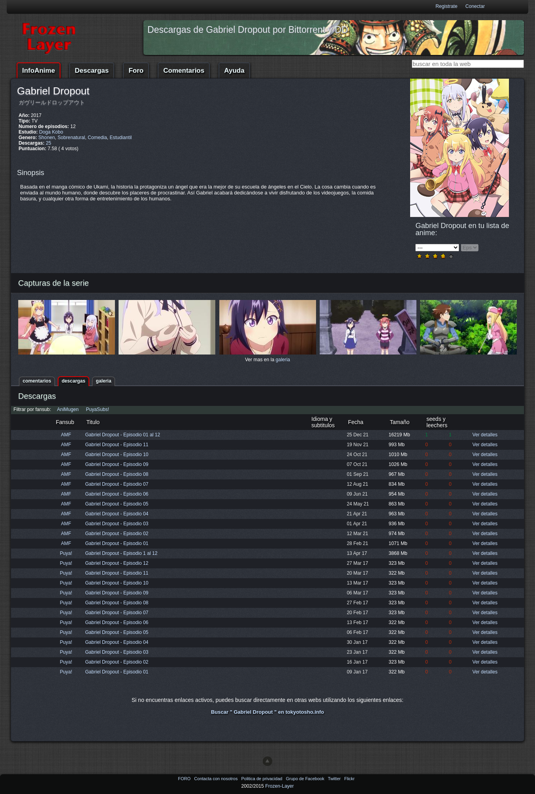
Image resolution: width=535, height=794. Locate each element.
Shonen (46, 137)
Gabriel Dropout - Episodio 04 (116, 514)
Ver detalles (484, 435)
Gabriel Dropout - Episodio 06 (116, 494)
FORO (185, 778)
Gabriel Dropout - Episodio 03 (116, 523)
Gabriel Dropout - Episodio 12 (116, 563)
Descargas (92, 70)
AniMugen (68, 409)
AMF (66, 435)
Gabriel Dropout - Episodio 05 (116, 504)
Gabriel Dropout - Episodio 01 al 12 (122, 435)
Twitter (335, 778)
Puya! (66, 553)
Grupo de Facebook (305, 778)
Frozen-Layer (279, 786)
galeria (283, 359)
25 (48, 143)
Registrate (446, 6)
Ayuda (234, 70)
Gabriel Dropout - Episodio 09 (116, 464)
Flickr (349, 778)
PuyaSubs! (97, 409)
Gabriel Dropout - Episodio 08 (116, 474)
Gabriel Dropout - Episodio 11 (116, 444)
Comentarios (183, 70)
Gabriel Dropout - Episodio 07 (116, 484)
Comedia (97, 137)
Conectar (475, 6)
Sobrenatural (71, 137)
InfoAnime (38, 70)
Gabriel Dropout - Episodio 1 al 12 (121, 553)
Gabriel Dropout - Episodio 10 (116, 454)
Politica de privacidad (262, 778)
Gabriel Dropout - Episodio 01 (116, 543)
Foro (135, 70)
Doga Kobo (51, 132)
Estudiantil (120, 137)
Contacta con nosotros (216, 778)
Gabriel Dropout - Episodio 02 (116, 533)
